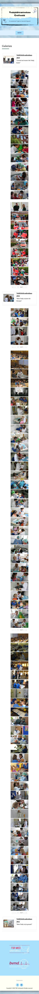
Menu (19, 33)
